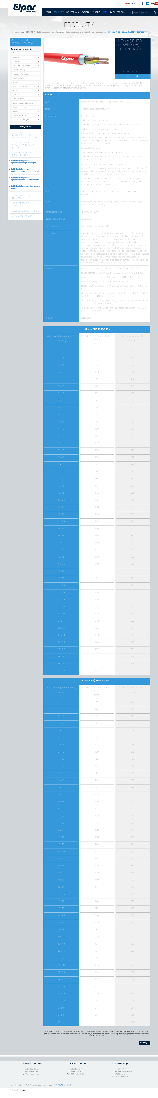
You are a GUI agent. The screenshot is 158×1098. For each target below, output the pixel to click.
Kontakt (96, 12)
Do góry (145, 1043)
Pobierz (132, 76)
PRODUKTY (59, 12)
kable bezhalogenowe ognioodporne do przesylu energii (25, 170)
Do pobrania (72, 12)
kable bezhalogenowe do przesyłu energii (25, 187)
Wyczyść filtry (25, 126)
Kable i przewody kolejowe (20, 196)
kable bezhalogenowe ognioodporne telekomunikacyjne (25, 178)
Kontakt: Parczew (33, 1063)
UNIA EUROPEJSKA (116, 12)
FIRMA (48, 12)
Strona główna (18, 32)
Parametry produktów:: (22, 49)
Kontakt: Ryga (121, 1063)
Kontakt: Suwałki (78, 1063)
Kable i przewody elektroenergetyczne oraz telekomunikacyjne (24, 135)
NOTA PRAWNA (59, 1085)
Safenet (23, 1090)
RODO (69, 1085)
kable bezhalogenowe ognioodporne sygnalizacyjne (86, 32)
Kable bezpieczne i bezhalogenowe (50, 32)
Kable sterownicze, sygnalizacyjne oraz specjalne (22, 145)
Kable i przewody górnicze (20, 204)
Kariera (85, 12)
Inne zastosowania (21, 216)
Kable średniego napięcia (25, 210)
